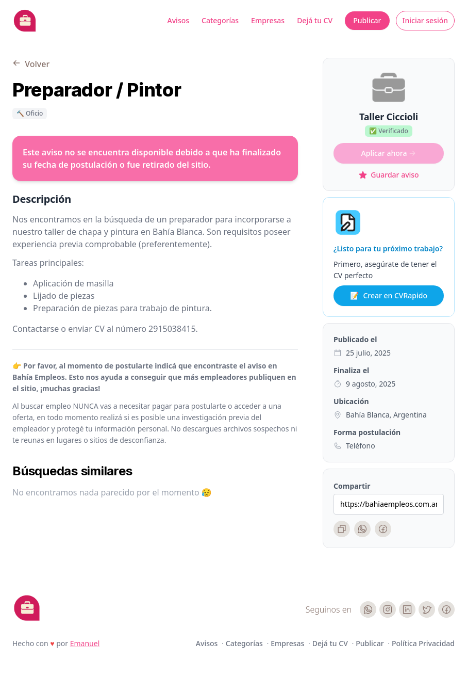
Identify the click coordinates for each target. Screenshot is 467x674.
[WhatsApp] (362, 529)
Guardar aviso (388, 175)
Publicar (367, 20)
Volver (30, 64)
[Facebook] (383, 529)
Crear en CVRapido (388, 296)
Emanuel (85, 643)
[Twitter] (427, 609)
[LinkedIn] (407, 609)
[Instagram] (387, 609)
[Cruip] (26, 607)
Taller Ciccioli (388, 116)
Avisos (179, 20)
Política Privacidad (423, 643)
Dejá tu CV (314, 20)
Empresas (268, 20)
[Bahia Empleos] (24, 20)
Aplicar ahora (388, 153)
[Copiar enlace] (341, 529)
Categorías (220, 20)
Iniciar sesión (425, 20)
